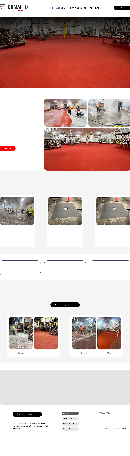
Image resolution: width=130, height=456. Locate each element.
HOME (65, 413)
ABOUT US (67, 418)
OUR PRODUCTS (70, 423)
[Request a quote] (65, 304)
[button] (78, 8)
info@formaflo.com (104, 421)
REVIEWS (67, 429)
